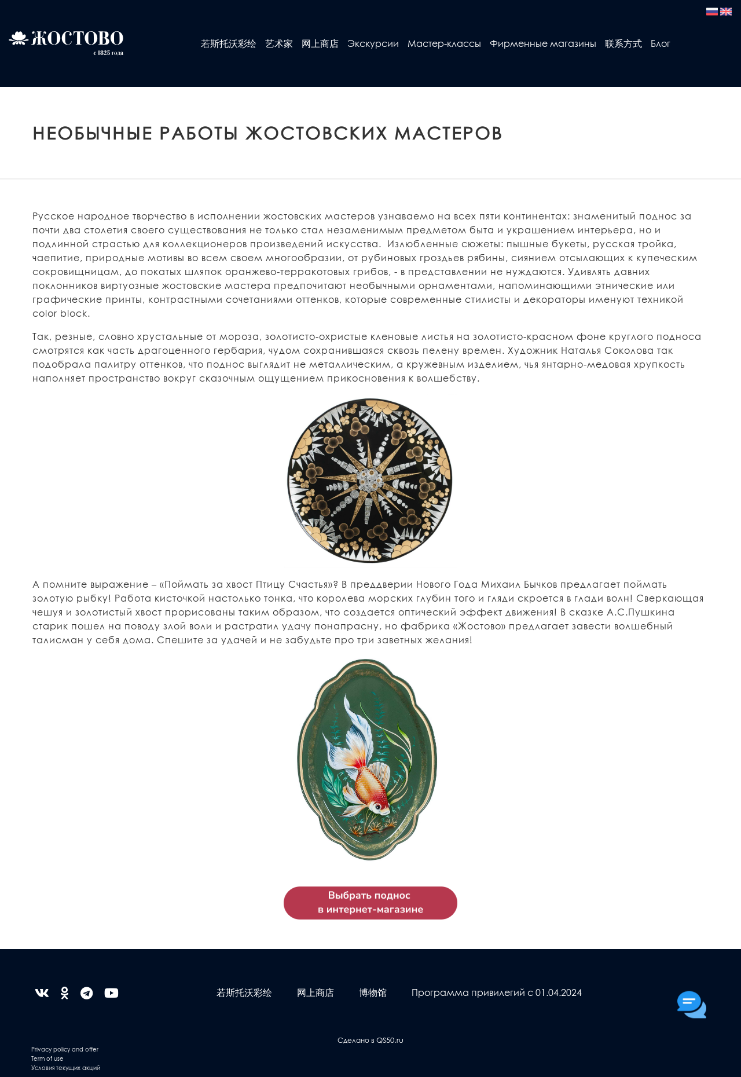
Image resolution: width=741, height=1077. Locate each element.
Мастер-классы (444, 43)
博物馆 (373, 992)
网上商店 (320, 43)
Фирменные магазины (543, 43)
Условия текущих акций (65, 1067)
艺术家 (279, 43)
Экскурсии (373, 43)
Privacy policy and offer (64, 1049)
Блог (660, 43)
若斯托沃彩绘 (228, 43)
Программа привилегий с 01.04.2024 (497, 992)
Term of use (47, 1058)
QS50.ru (389, 1040)
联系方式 (623, 43)
